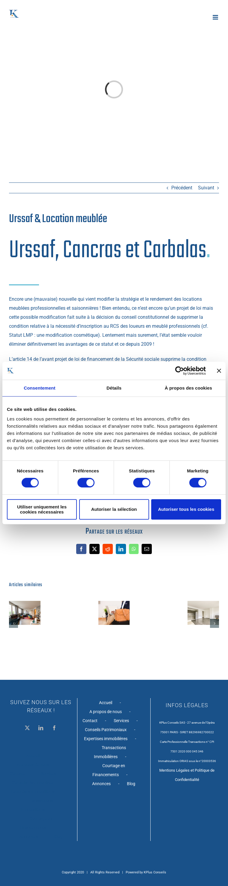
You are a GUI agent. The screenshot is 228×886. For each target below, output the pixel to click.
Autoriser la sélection (114, 509)
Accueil (33, 755)
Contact (17, 773)
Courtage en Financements (36, 823)
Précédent (181, 188)
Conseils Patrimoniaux (33, 782)
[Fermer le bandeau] (219, 371)
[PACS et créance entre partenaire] (114, 604)
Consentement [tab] (39, 387)
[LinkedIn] (41, 728)
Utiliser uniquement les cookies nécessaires (42, 509)
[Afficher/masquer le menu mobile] (216, 17)
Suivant (206, 188)
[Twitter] (27, 728)
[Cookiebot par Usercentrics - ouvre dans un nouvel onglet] (179, 370)
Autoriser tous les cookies (186, 509)
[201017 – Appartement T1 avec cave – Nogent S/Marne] (203, 604)
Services (48, 773)
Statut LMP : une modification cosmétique (53, 335)
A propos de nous (33, 764)
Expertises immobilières (33, 791)
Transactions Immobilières (37, 805)
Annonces (29, 836)
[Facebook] (54, 728)
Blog (58, 836)
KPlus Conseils (155, 872)
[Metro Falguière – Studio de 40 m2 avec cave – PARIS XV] (24, 604)
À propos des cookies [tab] (188, 387)
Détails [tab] (114, 387)
